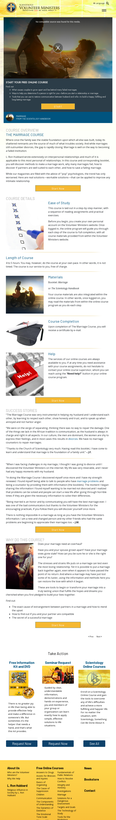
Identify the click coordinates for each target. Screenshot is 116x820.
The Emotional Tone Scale (43, 815)
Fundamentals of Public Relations (65, 773)
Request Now (21, 743)
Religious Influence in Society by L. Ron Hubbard (17, 792)
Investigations (64, 791)
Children (40, 794)
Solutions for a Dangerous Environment (64, 801)
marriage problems (88, 481)
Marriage (61, 794)
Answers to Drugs (45, 772)
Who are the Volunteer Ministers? (18, 773)
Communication (44, 798)
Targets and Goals (66, 807)
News (88, 768)
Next (99, 636)
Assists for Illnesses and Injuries (46, 777)
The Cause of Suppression (43, 789)
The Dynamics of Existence (44, 809)
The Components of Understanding (44, 803)
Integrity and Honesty (63, 786)
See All (94, 743)
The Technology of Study (66, 812)
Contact (89, 790)
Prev (91, 636)
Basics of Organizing (41, 783)
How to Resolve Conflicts (65, 780)
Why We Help (13, 778)
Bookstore (91, 779)
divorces (73, 439)
